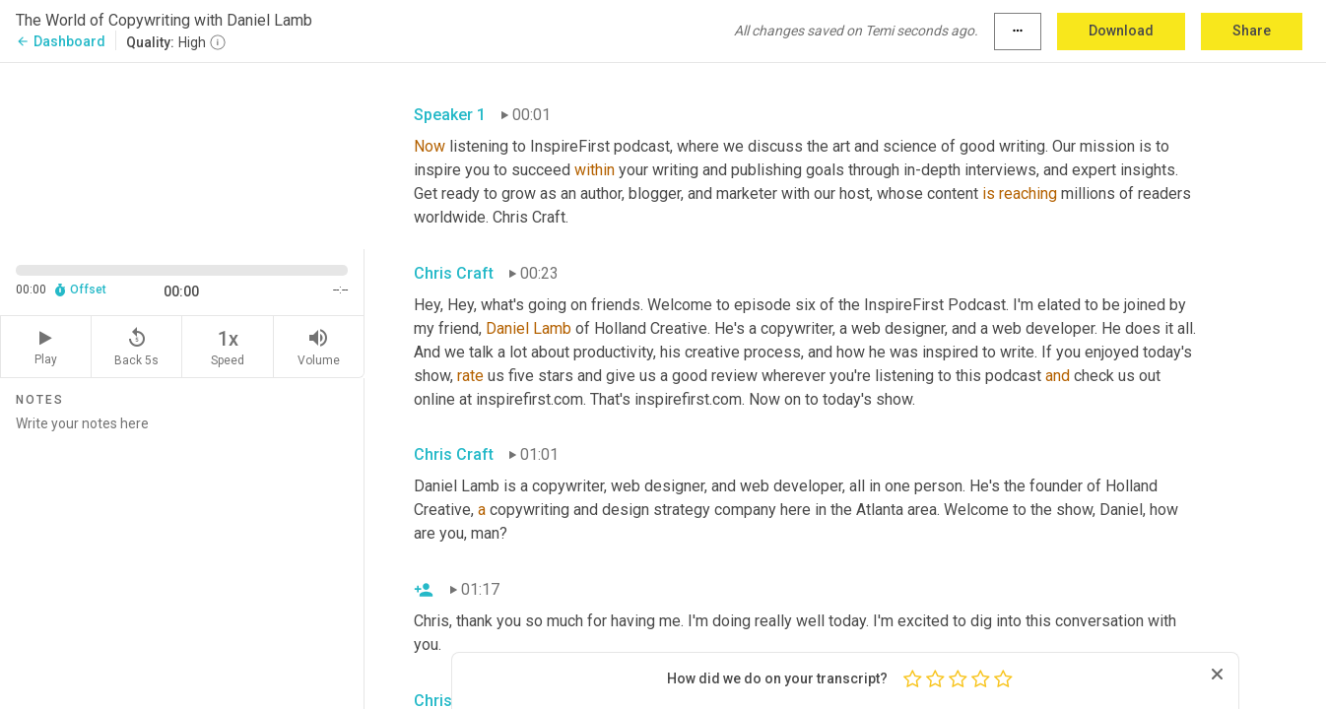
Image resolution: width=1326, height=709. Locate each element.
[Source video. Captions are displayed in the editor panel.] (182, 154)
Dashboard (60, 41)
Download (1121, 30)
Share (1251, 30)
